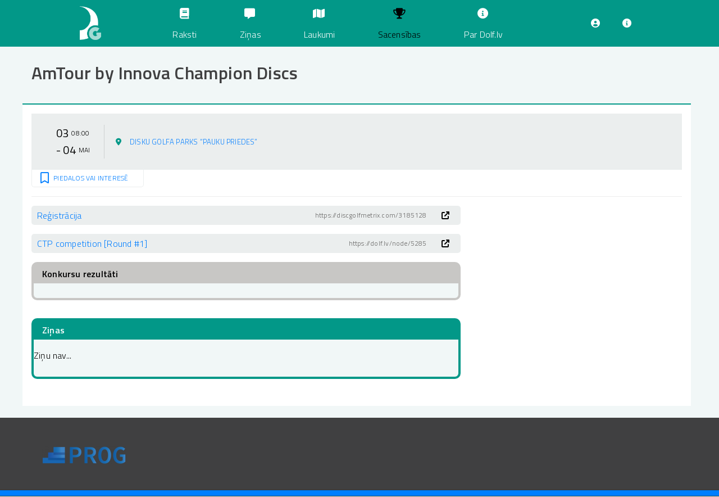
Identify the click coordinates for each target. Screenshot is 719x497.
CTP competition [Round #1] (92, 243)
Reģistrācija (59, 215)
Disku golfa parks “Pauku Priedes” (194, 141)
